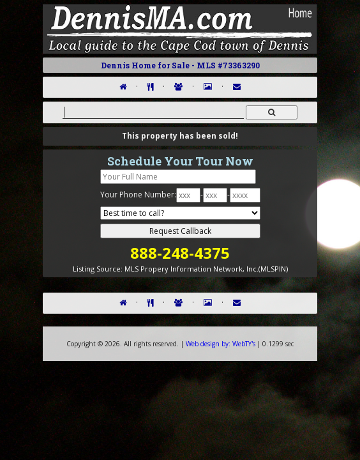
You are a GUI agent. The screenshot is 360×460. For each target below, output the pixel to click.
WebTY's (220, 343)
